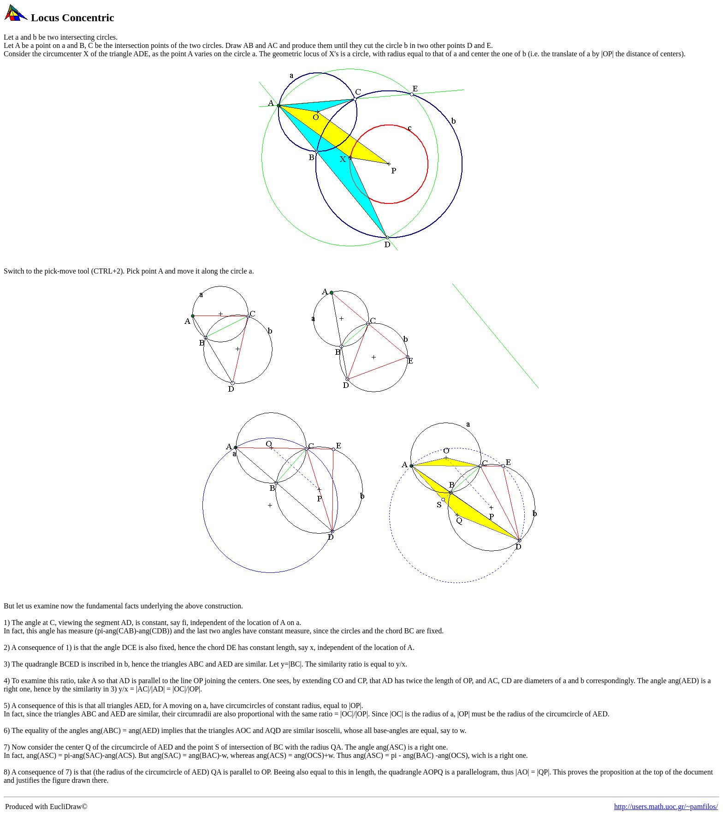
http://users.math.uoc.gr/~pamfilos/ (666, 806)
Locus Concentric (72, 18)
